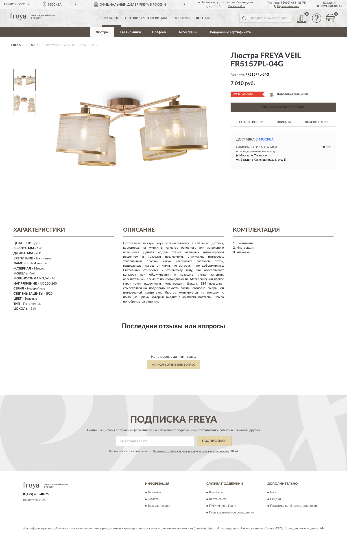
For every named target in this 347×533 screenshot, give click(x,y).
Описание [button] (284, 122)
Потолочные (32, 303)
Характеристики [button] (251, 122)
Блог (273, 492)
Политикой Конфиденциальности (174, 451)
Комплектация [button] (316, 122)
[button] (286, 6)
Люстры (102, 32)
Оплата (153, 499)
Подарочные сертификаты (229, 32)
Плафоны (159, 32)
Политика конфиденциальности (293, 506)
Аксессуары (188, 32)
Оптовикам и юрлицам (146, 18)
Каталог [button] (111, 18)
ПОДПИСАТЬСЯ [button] (214, 441)
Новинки (181, 18)
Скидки (275, 499)
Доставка (154, 492)
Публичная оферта (222, 506)
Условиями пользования (214, 451)
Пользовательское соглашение (231, 512)
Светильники (130, 32)
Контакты (205, 18)
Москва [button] (266, 139)
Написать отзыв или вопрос (174, 364)
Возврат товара (159, 506)
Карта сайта (218, 499)
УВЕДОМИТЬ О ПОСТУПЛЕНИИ (283, 107)
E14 (33, 308)
